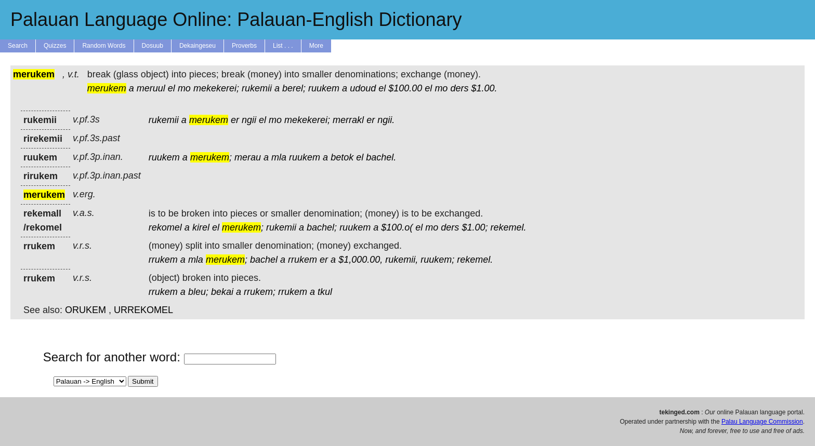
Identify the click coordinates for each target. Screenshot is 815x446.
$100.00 (405, 88)
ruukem (323, 88)
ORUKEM (85, 310)
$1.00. (484, 88)
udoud (363, 88)
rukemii (257, 88)
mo (184, 88)
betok (342, 157)
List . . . (283, 45)
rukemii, (401, 259)
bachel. (381, 157)
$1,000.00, (360, 259)
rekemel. (508, 227)
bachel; (322, 227)
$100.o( (397, 227)
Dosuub (152, 45)
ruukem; (437, 259)
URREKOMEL (143, 310)
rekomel (165, 227)
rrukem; (259, 292)
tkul (325, 292)
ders (459, 88)
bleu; (198, 292)
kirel (200, 227)
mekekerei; (216, 88)
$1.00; (475, 227)
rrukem (163, 259)
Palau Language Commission (762, 421)
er (235, 120)
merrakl (348, 120)
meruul (151, 88)
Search (18, 45)
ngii (249, 120)
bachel (264, 259)
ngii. (386, 120)
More (316, 45)
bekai (222, 292)
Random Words (103, 45)
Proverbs (244, 45)
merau (247, 157)
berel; (294, 88)
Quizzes (55, 45)
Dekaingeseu (197, 45)
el (171, 88)
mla (278, 157)
